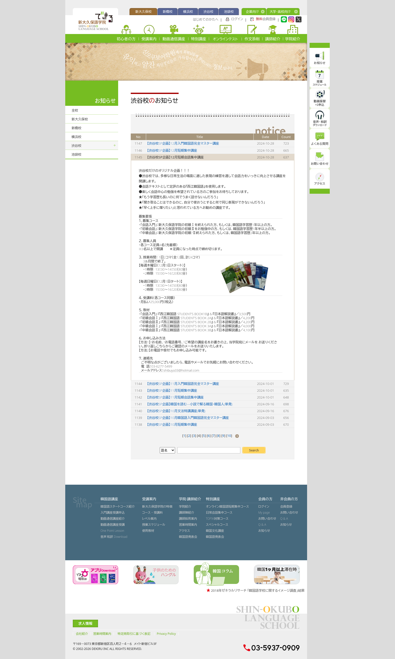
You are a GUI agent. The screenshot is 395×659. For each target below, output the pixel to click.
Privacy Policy (166, 634)
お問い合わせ (267, 518)
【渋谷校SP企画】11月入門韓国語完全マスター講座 (183, 383)
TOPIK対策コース (217, 518)
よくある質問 (319, 144)
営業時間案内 (188, 524)
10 (229, 435)
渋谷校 (208, 11)
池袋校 (229, 11)
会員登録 (266, 19)
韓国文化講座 (215, 531)
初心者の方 (126, 38)
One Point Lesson (112, 531)
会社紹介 (82, 634)
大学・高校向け (280, 11)
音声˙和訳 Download (114, 537)
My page (264, 512)
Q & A (262, 524)
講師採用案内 (188, 518)
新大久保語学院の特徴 (157, 506)
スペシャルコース (217, 524)
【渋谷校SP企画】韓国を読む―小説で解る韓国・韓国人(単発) (190, 404)
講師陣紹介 (186, 512)
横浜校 (188, 11)
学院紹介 (292, 38)
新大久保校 (143, 11)
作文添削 (252, 38)
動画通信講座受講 (113, 524)
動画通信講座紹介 (113, 518)
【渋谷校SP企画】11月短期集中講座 (172, 390)
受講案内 (149, 38)
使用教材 (148, 531)
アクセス (184, 531)
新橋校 (168, 11)
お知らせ (264, 531)
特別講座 (198, 38)
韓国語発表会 (188, 537)
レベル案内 (149, 518)
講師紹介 (272, 38)
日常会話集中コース (219, 512)
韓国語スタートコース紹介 (118, 506)
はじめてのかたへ (205, 19)
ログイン (237, 19)
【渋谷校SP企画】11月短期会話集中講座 (175, 397)
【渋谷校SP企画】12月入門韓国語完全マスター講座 (183, 143)
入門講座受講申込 (113, 512)
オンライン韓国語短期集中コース (227, 506)
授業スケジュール (153, 524)
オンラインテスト (225, 39)
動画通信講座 (173, 38)
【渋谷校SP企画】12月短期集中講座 (172, 150)
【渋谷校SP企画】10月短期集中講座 (172, 424)
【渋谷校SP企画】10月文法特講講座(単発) (176, 411)
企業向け (252, 11)
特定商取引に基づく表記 (134, 634)
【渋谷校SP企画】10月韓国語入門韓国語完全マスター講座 (188, 417)
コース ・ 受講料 (152, 512)
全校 (75, 110)
